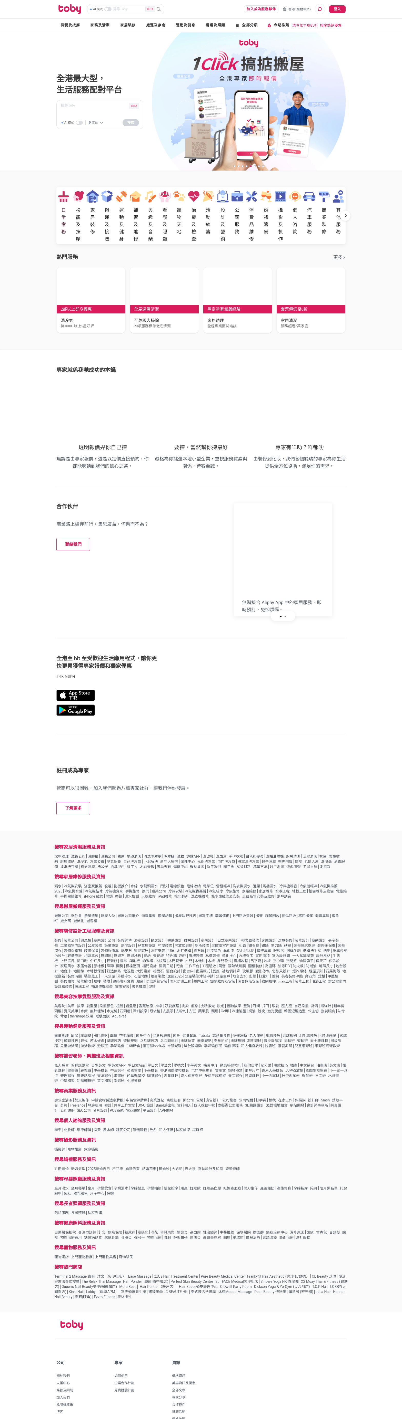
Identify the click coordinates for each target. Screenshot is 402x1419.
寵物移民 (126, 1237)
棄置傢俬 (222, 896)
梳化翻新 (181, 876)
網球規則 (290, 1016)
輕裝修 (112, 941)
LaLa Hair (323, 1272)
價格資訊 (178, 1356)
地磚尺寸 (326, 946)
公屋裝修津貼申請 (199, 956)
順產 (184, 1168)
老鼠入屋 (311, 841)
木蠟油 (200, 941)
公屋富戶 (223, 956)
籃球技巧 (71, 1021)
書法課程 (104, 1056)
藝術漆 (228, 931)
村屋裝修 (165, 925)
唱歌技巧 (281, 1045)
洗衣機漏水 (242, 866)
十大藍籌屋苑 (303, 936)
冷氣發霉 (97, 841)
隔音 (222, 946)
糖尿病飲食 (93, 1217)
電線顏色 (177, 866)
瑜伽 (74, 1016)
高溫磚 (270, 946)
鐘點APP (193, 836)
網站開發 (297, 1085)
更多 (339, 237)
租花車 (117, 1149)
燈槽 (321, 956)
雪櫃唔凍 (223, 866)
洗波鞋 (208, 836)
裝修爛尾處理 (304, 925)
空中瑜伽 (126, 1016)
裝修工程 (302, 961)
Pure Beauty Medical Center (223, 1256)
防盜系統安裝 (156, 961)
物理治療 (154, 1217)
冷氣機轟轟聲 (195, 871)
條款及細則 (64, 1370)
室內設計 (208, 920)
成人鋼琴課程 (191, 1056)
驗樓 (97, 961)
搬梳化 (78, 901)
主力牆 (276, 925)
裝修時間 (74, 956)
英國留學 (134, 1050)
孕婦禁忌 (137, 1168)
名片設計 (100, 1090)
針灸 (102, 1212)
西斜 (326, 931)
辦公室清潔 (63, 1080)
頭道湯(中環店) (156, 1261)
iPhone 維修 (93, 876)
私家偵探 (183, 1110)
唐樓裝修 (196, 936)
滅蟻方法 (260, 847)
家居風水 (67, 946)
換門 (145, 871)
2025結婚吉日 (99, 1149)
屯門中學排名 (202, 1050)
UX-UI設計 (146, 1085)
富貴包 (321, 1212)
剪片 (63, 1085)
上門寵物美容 (105, 1237)
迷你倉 (76, 896)
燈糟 (152, 966)
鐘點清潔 (197, 847)
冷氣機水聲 (74, 871)
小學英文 (194, 1045)
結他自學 (251, 1045)
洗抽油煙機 (275, 836)
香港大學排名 (272, 1050)
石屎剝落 (333, 951)
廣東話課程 (86, 1056)
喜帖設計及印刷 (210, 1149)
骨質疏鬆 (167, 1212)
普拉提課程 (273, 1021)
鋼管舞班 (285, 1026)
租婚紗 (164, 1149)
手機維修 (132, 871)
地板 (267, 941)
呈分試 (265, 1045)
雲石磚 (199, 931)
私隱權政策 (64, 1384)
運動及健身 (185, 25)
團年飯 (228, 847)
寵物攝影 (74, 1129)
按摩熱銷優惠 (330, 25)
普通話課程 (80, 1045)
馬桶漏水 (270, 866)
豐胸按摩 (234, 986)
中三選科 (117, 1050)
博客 (59, 1392)
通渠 (256, 866)
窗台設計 (173, 951)
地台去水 (240, 956)
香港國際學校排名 (174, 1050)
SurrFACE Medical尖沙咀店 (236, 1261)
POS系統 (117, 1090)
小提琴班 (134, 1061)
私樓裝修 (212, 936)
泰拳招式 (221, 1021)
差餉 (275, 956)
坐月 (91, 1168)
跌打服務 (303, 1217)
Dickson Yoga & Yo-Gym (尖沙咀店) (282, 1267)
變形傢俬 (262, 951)
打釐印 (264, 956)
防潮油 (311, 946)
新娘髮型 (78, 1149)
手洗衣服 (236, 836)
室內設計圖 (281, 936)
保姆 (110, 1173)
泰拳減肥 (204, 1021)
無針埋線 (97, 991)
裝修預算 (67, 961)
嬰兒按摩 (171, 1168)
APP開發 (166, 1090)
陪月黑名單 (329, 1168)
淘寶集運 (148, 896)
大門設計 (143, 951)
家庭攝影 (91, 1129)
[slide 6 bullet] (254, 166)
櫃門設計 (149, 946)
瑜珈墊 (86, 1016)
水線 (134, 866)
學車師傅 (84, 1110)
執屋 (121, 836)
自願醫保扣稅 (65, 1212)
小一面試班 (270, 1056)
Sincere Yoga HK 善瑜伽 (279, 1261)
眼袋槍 (154, 991)
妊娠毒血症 (232, 1168)
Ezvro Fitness (104, 1277)
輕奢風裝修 (250, 920)
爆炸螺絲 (299, 951)
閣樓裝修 (255, 946)
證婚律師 (232, 1149)
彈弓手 (139, 1217)
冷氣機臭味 (114, 871)
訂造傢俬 (114, 951)
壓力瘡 (286, 986)
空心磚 (278, 941)
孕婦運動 (240, 1016)
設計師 (313, 1080)
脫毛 (220, 986)
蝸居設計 (158, 920)
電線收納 (193, 866)
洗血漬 (221, 836)
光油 (179, 946)
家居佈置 (84, 946)
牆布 (123, 941)
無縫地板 (134, 936)
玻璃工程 (82, 966)
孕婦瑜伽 (117, 1026)
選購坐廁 (293, 931)
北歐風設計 (281, 951)
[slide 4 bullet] (246, 166)
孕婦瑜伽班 (213, 1026)
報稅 (272, 1080)
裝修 (58, 920)
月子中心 (97, 1173)
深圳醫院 (243, 1212)
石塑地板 (141, 956)
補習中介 (210, 1045)
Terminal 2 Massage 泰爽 (74, 1256)
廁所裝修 (202, 925)
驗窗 (140, 961)
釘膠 (252, 956)
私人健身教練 (252, 1026)
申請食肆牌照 (136, 1080)
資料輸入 (184, 1085)
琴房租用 (95, 1085)
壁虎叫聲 (285, 841)
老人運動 (256, 1016)
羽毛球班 (254, 1021)
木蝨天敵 (147, 847)
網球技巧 (273, 1016)
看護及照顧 (215, 25)
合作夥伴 (178, 1384)
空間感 (291, 941)
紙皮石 (126, 931)
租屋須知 (316, 951)
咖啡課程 (154, 1056)
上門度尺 (67, 941)
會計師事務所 (317, 1085)
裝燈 (106, 961)
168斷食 (133, 1026)
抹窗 (323, 836)
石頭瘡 (125, 991)
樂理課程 (67, 1056)
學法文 (165, 1045)
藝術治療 (286, 1217)
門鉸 (163, 866)
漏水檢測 (132, 876)
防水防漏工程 (180, 961)
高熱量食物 (221, 1016)
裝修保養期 (73, 931)
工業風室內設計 (72, 925)
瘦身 (194, 986)
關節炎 (182, 1212)
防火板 (298, 946)
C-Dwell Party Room (236, 1267)
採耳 (265, 986)
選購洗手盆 (312, 931)
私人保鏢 (166, 1110)
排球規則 (237, 1021)
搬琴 (259, 896)
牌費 (97, 1110)
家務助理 (61, 836)
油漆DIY (284, 946)
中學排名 (101, 1050)
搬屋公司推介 (128, 896)
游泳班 (102, 1026)
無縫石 (119, 936)
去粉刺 (181, 991)
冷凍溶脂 (239, 991)
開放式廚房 (184, 925)
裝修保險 (91, 931)
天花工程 (285, 961)
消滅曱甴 (117, 847)
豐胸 (246, 986)
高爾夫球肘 (212, 1217)
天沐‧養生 (125, 1277)
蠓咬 (298, 841)
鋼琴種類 (235, 1050)
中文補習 (307, 1045)
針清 (314, 986)
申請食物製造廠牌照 (107, 1080)
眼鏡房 (278, 931)
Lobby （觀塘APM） (102, 1272)
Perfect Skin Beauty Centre (191, 1261)
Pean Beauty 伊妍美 (270, 1272)
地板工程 (299, 871)
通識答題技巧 (231, 1045)
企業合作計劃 (124, 1363)
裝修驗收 (84, 961)
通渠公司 (159, 871)
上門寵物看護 (82, 1237)
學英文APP (117, 1045)
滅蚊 (180, 836)
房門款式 (224, 941)
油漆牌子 (306, 941)
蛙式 (84, 1021)
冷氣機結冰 (94, 871)
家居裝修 (128, 25)
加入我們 (63, 1377)
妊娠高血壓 (212, 1168)
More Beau (127, 1267)
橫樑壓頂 (133, 946)
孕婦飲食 (104, 1168)
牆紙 (147, 936)
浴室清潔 (310, 836)
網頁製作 (82, 1080)
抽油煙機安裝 (102, 966)
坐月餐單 (78, 1168)
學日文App (136, 1045)
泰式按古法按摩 (203, 1272)
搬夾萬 (65, 901)
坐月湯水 (61, 1168)
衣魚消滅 (88, 847)
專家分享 (178, 1377)
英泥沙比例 (245, 931)
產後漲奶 (267, 1168)
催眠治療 (253, 1217)
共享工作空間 (124, 1085)
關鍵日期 (166, 946)
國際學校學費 (316, 1050)
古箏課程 (171, 1056)
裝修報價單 (110, 931)
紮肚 (67, 1173)
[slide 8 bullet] (263, 166)
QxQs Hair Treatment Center (176, 1256)
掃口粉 (82, 941)
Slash (325, 1080)
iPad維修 (165, 876)
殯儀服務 (140, 1110)
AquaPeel (119, 996)
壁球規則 (130, 1021)
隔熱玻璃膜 (237, 946)
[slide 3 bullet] (242, 166)
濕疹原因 (297, 1212)
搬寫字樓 (205, 896)
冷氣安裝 (175, 871)
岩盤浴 (131, 986)
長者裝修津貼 (292, 956)
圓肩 (226, 1217)
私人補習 (61, 1045)
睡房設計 (191, 920)
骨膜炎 (126, 1217)
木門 (188, 941)
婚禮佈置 (132, 1149)
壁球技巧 (114, 1021)
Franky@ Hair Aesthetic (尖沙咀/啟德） (278, 1256)
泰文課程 (235, 1056)
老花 (154, 1212)
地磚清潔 (134, 836)
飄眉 (214, 991)
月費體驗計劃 (124, 1370)
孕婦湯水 (121, 1168)
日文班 (320, 1056)
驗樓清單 (264, 931)
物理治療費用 (71, 1217)
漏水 (58, 866)
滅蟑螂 (93, 836)
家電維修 (249, 871)
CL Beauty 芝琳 (324, 1256)
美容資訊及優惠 (183, 1363)
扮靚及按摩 (70, 25)
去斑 (192, 991)
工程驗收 (209, 946)
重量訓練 (61, 1016)
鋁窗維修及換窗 (321, 871)
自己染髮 (301, 986)
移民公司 (123, 1110)
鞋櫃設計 (74, 936)
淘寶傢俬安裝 (248, 961)
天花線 (158, 936)
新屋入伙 (108, 896)
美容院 (59, 986)
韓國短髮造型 (295, 991)
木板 (211, 941)
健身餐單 (189, 1016)
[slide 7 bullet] (258, 166)
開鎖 (109, 876)
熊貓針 (325, 986)
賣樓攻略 (241, 941)
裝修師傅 (124, 920)
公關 (199, 1080)
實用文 (220, 1050)
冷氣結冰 (216, 871)
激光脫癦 (274, 991)
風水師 (108, 1110)
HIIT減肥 (100, 1016)
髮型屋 (91, 986)
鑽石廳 (253, 925)
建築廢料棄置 (123, 961)
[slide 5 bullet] (250, 166)
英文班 (334, 1045)
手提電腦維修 (71, 876)
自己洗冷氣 (132, 841)
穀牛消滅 (269, 841)
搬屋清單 (91, 896)
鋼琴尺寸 (252, 1050)
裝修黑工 (91, 956)
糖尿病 (130, 1212)
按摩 (80, 986)
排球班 (289, 1021)
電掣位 (208, 866)
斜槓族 (300, 1080)
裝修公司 (71, 920)
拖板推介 (121, 866)
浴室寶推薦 (93, 866)
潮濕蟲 (326, 841)
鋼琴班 (307, 1056)
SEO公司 (84, 1090)
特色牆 (171, 936)
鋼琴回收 (272, 896)
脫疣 (261, 991)
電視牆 (128, 951)
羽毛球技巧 (308, 1016)
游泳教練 (88, 1026)
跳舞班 (86, 1050)
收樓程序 (246, 936)
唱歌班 (119, 1061)
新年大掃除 (169, 841)
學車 (58, 1110)
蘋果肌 (203, 991)
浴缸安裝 (158, 931)
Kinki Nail (76, 1272)
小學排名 (151, 1050)
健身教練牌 (161, 1016)
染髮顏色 (106, 986)
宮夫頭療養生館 (133, 1272)
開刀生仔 (251, 1168)
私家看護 (95, 1193)
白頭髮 (334, 1212)
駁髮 (275, 986)
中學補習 (67, 1061)
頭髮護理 (172, 986)
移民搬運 (305, 896)
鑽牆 (265, 925)
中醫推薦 (227, 1212)
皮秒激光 (207, 986)
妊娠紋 (195, 1168)
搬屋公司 (61, 896)
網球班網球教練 (327, 1026)
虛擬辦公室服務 (230, 1085)
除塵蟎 (169, 836)
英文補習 (104, 1061)
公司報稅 (246, 1080)
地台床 (65, 951)
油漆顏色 (214, 931)
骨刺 (167, 1217)
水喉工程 (282, 871)
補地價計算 (231, 951)
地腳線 (78, 951)
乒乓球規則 (169, 1021)
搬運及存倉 (156, 25)
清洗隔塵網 (153, 836)
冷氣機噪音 (288, 866)
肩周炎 (195, 1217)
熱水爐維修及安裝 (225, 876)
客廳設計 (269, 920)
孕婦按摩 (301, 1168)
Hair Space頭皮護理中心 (198, 1267)
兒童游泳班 (69, 1026)
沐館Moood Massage (235, 1272)
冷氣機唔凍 (308, 866)
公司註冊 (67, 1090)
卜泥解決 (151, 841)
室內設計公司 (104, 920)
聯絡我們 (73, 524)
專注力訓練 (87, 1212)
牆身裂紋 (158, 956)
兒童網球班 (304, 1026)
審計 (108, 1085)
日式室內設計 (228, 920)
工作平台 (192, 946)
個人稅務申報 (204, 1085)
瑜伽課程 (231, 1026)
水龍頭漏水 (149, 866)
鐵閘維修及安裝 (222, 961)
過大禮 (190, 1149)
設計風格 (323, 936)
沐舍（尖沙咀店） (111, 1256)
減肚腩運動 (193, 1026)
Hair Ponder (132, 1261)
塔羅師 (197, 1110)
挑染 (185, 986)
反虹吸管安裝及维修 (258, 876)
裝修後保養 (326, 925)
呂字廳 (255, 941)
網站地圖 (178, 1399)
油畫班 (321, 1045)
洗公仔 (102, 847)
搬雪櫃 (91, 901)
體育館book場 (154, 1026)
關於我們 (63, 1356)
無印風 (106, 936)
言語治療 (270, 1217)
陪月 (313, 1168)
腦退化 (143, 1212)
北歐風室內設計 (224, 925)
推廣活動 (178, 1392)
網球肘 (238, 1217)
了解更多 (73, 788)
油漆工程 (318, 961)
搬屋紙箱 (165, 896)
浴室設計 (141, 920)
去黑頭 (168, 991)
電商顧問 (133, 1090)
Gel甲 (225, 991)
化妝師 (69, 1110)
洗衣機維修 (200, 876)
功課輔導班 (86, 1061)
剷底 (216, 951)
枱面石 (158, 951)
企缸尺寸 (97, 941)
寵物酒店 (61, 1237)
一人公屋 (108, 956)
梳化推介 (229, 936)
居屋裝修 (285, 920)
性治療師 (210, 1212)
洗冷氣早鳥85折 (305, 25)
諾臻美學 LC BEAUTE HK (168, 1272)
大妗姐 (177, 1149)
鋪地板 (134, 941)
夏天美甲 (71, 991)
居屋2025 (175, 956)
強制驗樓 (269, 961)
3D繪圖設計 (254, 1085)
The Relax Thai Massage (101, 1261)
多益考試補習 (215, 1056)
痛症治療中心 (277, 1212)
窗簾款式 (203, 951)
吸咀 (108, 866)
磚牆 (287, 925)
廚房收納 (67, 841)
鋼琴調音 (284, 876)
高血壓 (195, 1212)
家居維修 (266, 871)
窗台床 (188, 951)
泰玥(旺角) (83, 1277)
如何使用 (121, 1356)
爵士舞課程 (319, 1021)
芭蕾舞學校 (136, 1056)
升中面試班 (291, 1056)
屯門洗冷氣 (226, 841)
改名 (153, 1110)
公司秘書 (229, 1080)
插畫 (293, 1045)
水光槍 (112, 991)
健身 (176, 1016)
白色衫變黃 (255, 836)
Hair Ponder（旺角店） (157, 1267)
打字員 (261, 1080)
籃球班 (302, 1021)
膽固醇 (258, 1212)
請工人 (132, 847)
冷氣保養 (114, 841)
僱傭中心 (187, 841)
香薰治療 (146, 986)
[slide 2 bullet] (238, 166)
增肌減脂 (174, 1026)
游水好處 (97, 1021)
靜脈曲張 (180, 1217)
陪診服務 (61, 1193)
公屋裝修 (95, 925)
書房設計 (174, 920)
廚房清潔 (293, 836)
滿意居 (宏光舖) (300, 1272)
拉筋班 (270, 1026)
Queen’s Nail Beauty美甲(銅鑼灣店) (89, 1267)
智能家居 (141, 931)
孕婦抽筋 (154, 1168)
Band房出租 (165, 1085)
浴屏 (171, 931)
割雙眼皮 (328, 991)
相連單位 (91, 936)
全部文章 (178, 1370)
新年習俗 (214, 847)
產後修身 (284, 1168)
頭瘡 (310, 1212)
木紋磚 (160, 941)
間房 (119, 946)
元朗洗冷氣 (206, 841)
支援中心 (63, 1363)
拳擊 (113, 1016)
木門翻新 (175, 941)
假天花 (321, 941)
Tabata (204, 1016)
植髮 (119, 986)
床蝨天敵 (164, 847)
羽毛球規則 (328, 1016)
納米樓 (147, 941)
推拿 (159, 986)
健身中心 (143, 1016)
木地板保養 (95, 951)
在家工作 (285, 1080)
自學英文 (98, 1045)
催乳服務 (80, 1173)
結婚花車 (149, 1149)
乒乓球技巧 (149, 1021)
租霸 (242, 925)
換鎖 (118, 876)
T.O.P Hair (320, 1267)
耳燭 (256, 986)
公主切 (313, 991)
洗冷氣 (82, 841)
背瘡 (63, 996)
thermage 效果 (81, 996)
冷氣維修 (232, 871)
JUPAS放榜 (294, 1050)
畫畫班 (72, 1050)
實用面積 (262, 936)
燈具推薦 (139, 966)
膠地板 (99, 946)
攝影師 (59, 1129)
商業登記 (157, 1080)
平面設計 (150, 1090)
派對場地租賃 (277, 1085)
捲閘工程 (201, 961)
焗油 (252, 991)
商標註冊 (173, 1080)
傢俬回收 (289, 896)
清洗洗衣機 (69, 847)
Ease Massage (140, 1256)
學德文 (179, 1045)
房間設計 (128, 925)
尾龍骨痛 (111, 1217)
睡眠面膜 (102, 996)
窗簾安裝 (122, 966)
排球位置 (187, 1021)
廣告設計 (213, 1080)
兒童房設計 (147, 925)
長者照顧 (78, 1193)
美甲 (71, 986)
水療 (84, 991)
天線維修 (148, 876)
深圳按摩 (140, 991)
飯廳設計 (111, 925)
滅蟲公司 (108, 836)
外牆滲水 (124, 956)
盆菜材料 (243, 847)
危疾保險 (115, 1212)
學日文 (152, 1045)
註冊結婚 (61, 1149)
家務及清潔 (100, 25)
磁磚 (110, 946)
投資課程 (252, 1056)
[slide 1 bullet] (234, 166)
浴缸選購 (184, 931)
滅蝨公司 (78, 836)
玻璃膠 (247, 951)
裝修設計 (302, 920)
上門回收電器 (242, 896)
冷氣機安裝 (73, 866)
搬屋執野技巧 (185, 896)
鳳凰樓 (86, 920)
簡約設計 (318, 920)
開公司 (188, 1080)
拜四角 (310, 956)
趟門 (182, 936)
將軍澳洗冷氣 (248, 841)
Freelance (77, 1085)
